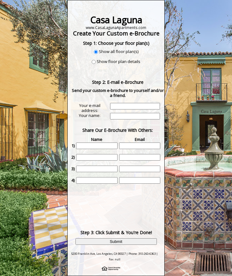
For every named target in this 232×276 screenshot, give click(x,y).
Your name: (89, 115)
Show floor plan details (118, 61)
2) (73, 157)
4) (73, 180)
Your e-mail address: (89, 108)
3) (73, 169)
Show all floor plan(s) (118, 51)
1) (73, 145)
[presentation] (118, 202)
